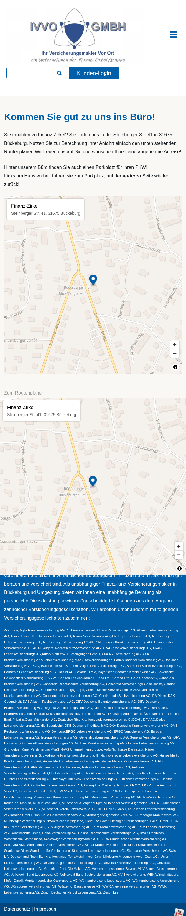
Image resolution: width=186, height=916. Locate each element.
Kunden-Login (94, 73)
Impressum (45, 909)
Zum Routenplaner (23, 392)
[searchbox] (35, 73)
